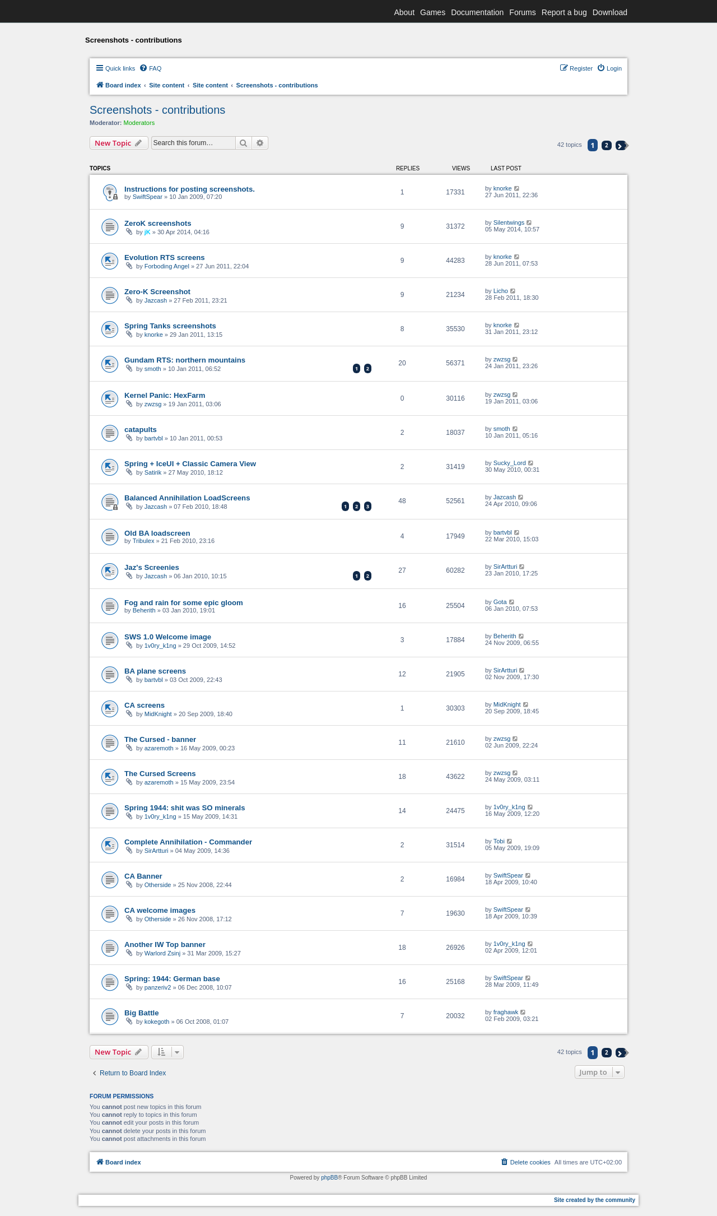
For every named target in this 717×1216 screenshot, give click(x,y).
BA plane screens (155, 671)
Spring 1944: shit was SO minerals (184, 808)
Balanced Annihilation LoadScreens (187, 498)
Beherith (144, 610)
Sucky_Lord (509, 463)
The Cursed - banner (160, 739)
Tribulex (144, 540)
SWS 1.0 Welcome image (167, 637)
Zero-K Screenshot (157, 291)
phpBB (329, 1178)
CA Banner (143, 876)
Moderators (139, 122)
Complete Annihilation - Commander (188, 842)
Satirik (153, 472)
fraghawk (506, 1012)
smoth (153, 368)
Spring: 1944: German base (172, 978)
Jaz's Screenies (151, 567)
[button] (621, 145)
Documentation (477, 12)
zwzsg (502, 359)
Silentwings (509, 222)
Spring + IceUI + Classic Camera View (190, 464)
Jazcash (156, 300)
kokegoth (157, 1021)
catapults (140, 429)
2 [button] (606, 145)
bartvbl (154, 438)
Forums (522, 12)
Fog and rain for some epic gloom (183, 602)
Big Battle (141, 1013)
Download (610, 12)
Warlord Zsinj (162, 953)
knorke (502, 188)
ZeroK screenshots (157, 223)
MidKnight (158, 714)
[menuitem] (150, 68)
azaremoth (159, 748)
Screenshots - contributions (157, 110)
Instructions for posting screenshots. (189, 189)
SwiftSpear (147, 196)
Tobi (499, 841)
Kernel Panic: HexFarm (164, 395)
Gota (500, 601)
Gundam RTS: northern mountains (184, 360)
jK (148, 232)
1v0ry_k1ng (160, 645)
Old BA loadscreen (157, 533)
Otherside (158, 884)
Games (432, 12)
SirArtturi (505, 566)
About (404, 12)
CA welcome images (159, 910)
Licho (500, 290)
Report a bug (564, 12)
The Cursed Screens (160, 773)
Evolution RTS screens (164, 257)
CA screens (144, 705)
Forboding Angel (167, 266)
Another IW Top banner (165, 944)
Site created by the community (594, 1200)
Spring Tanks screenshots (170, 326)
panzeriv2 (158, 987)
